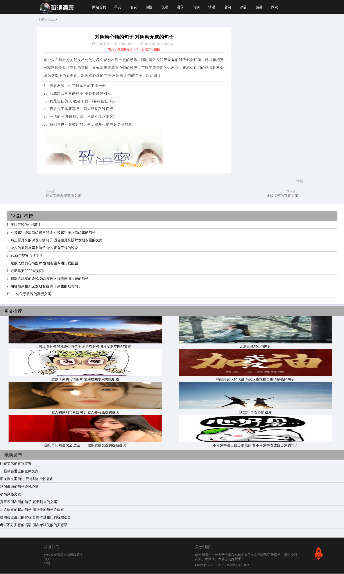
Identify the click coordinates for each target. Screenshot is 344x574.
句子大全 (243, 565)
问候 (197, 7)
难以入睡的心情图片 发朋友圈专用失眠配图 (44, 263)
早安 (117, 7)
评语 (245, 7)
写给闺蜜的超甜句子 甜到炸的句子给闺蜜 (32, 510)
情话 (213, 7)
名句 (229, 7)
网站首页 (99, 7)
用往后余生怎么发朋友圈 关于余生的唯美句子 (46, 287)
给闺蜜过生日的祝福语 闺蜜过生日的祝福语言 (35, 518)
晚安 (133, 7)
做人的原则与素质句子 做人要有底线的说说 (44, 248)
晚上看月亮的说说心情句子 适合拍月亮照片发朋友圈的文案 (57, 240)
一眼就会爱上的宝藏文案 (19, 471)
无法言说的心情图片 (26, 225)
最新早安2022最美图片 (29, 271)
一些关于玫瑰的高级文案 (32, 294)
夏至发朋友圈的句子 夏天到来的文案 (28, 502)
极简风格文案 (10, 494)
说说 (165, 7)
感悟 (149, 7)
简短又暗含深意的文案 (63, 196)
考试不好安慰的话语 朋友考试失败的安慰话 (34, 525)
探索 (276, 7)
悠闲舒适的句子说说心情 (19, 487)
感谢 (261, 7)
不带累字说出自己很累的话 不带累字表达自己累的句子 (53, 233)
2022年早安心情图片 (27, 256)
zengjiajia (103, 44)
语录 (181, 7)
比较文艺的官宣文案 (282, 196)
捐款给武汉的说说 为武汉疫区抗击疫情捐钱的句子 (50, 279)
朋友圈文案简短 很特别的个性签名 (27, 479)
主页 (41, 20)
